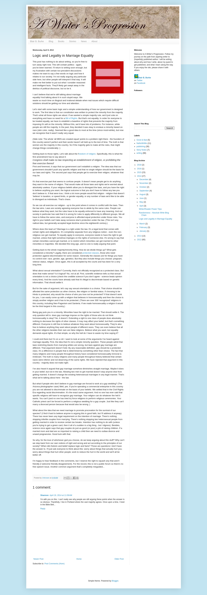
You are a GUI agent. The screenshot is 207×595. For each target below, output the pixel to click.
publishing (141, 146)
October (143, 187)
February (143, 227)
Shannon (44, 495)
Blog (51, 41)
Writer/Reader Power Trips (150, 209)
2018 (139, 165)
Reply (42, 509)
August (142, 194)
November (144, 183)
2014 (139, 176)
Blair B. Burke (37, 41)
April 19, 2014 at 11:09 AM (61, 495)
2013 (139, 236)
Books (61, 41)
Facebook (141, 83)
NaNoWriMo (142, 143)
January (143, 231)
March (142, 224)
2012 (139, 239)
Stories (72, 41)
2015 (139, 172)
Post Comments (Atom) (54, 564)
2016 (139, 169)
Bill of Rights (71, 118)
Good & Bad (142, 140)
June (141, 198)
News (84, 41)
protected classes (90, 253)
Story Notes (142, 150)
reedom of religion (87, 154)
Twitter (139, 80)
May (141, 202)
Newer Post (38, 559)
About (94, 41)
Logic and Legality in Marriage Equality (155, 219)
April (141, 206)
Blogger (115, 581)
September (144, 191)
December (144, 179)
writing (139, 153)
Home (79, 559)
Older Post (119, 559)
